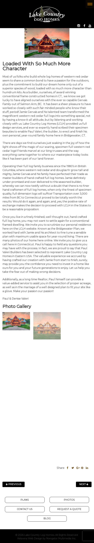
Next (83, 484)
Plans (25, 499)
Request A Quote (69, 509)
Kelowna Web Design (29, 538)
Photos (69, 499)
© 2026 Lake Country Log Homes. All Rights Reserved (46, 534)
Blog (47, 518)
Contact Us (24, 509)
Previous (13, 484)
